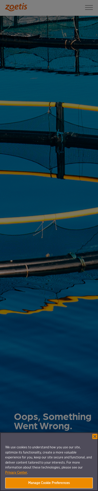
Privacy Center (16, 472)
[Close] (94, 436)
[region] (49, 461)
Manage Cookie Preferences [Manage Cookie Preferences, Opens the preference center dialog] (49, 483)
